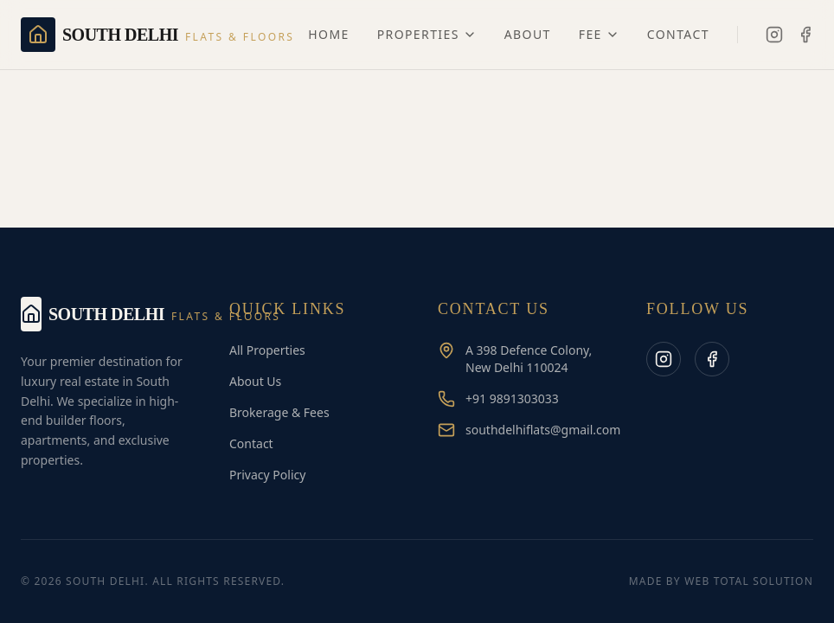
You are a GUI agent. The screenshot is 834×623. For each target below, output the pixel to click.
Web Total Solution (748, 581)
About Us (255, 381)
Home (328, 34)
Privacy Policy (267, 474)
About (527, 34)
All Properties (267, 350)
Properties (427, 34)
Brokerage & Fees (279, 412)
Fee (599, 34)
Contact (678, 34)
